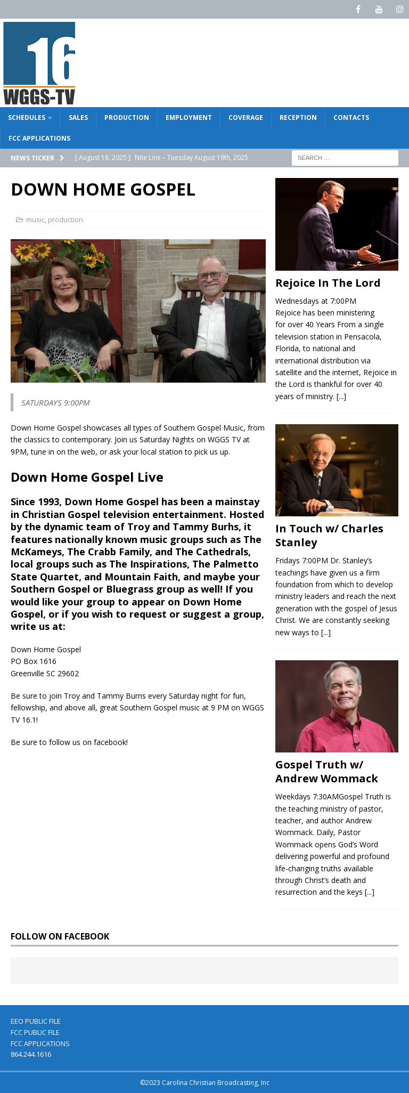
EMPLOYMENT (189, 117)
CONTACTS (351, 117)
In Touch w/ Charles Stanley (329, 535)
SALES (78, 117)
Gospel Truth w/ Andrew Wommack (326, 771)
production (65, 219)
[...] (341, 396)
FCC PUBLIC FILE (35, 1032)
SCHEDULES (26, 117)
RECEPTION (298, 117)
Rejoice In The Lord (328, 283)
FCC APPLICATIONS (39, 138)
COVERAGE (245, 117)
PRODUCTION (126, 117)
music (35, 219)
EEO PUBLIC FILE (36, 1021)
